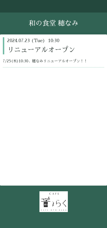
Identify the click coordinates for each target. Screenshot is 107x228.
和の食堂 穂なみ (53, 23)
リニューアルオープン (41, 49)
